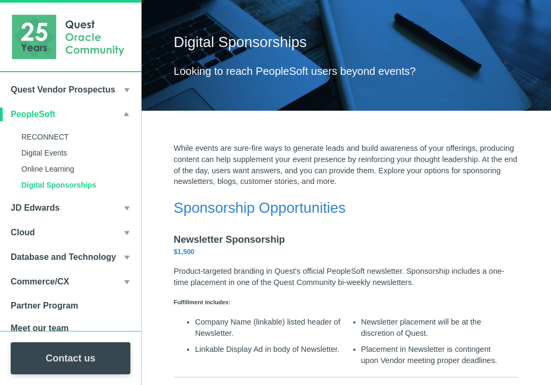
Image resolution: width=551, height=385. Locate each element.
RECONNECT (45, 137)
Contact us (70, 358)
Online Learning (47, 169)
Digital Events (44, 153)
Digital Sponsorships (58, 185)
